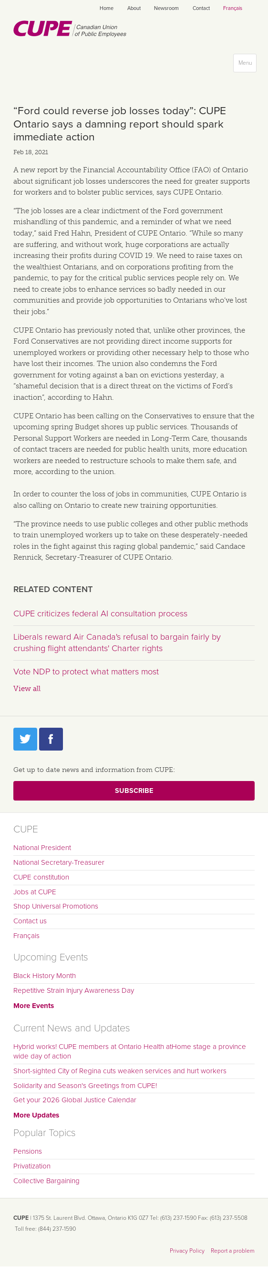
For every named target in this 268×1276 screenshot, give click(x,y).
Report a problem (233, 1250)
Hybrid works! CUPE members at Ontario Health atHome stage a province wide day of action (129, 1051)
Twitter (25, 739)
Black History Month (44, 975)
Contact (201, 8)
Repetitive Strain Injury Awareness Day (73, 990)
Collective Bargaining (46, 1181)
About (134, 8)
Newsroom (166, 8)
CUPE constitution (41, 877)
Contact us (30, 921)
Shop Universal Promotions (55, 906)
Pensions (27, 1151)
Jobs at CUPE (34, 892)
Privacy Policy (187, 1250)
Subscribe (134, 791)
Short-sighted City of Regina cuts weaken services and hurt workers (120, 1071)
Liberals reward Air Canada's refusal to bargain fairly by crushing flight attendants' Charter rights (117, 642)
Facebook (51, 739)
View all (27, 688)
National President (42, 847)
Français (232, 8)
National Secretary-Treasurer (58, 862)
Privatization (32, 1166)
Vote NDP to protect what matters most (86, 671)
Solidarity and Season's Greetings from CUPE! (85, 1085)
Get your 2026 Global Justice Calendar (74, 1100)
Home (106, 8)
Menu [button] (247, 65)
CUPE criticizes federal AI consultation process (100, 613)
